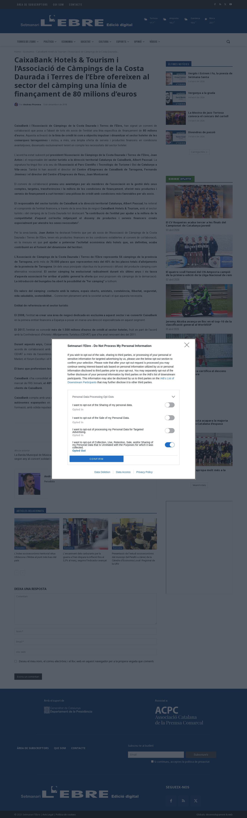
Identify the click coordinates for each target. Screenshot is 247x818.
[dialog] (123, 409)
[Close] (188, 346)
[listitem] (123, 397)
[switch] (170, 404)
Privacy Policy (144, 472)
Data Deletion (102, 472)
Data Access (123, 472)
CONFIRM (97, 459)
